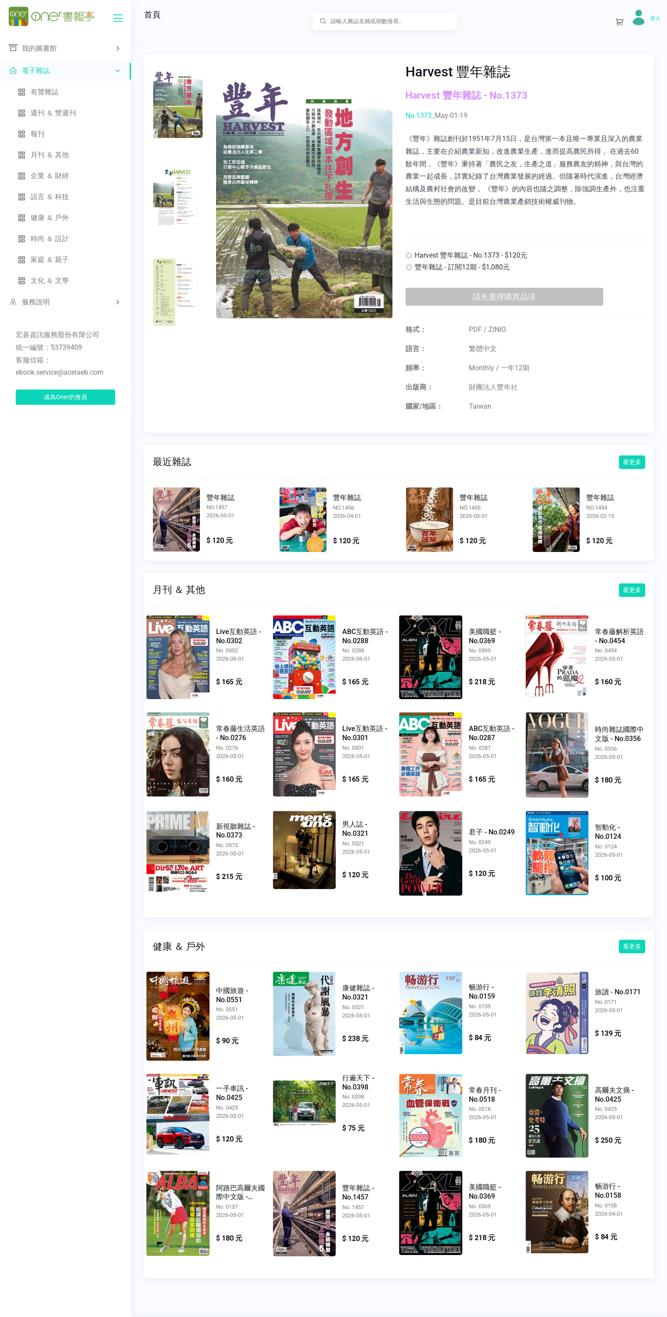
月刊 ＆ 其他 (43, 155)
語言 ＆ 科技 (43, 197)
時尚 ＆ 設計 (43, 238)
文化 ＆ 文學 (43, 280)
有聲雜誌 (37, 92)
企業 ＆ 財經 (43, 176)
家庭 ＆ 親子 (43, 259)
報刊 (31, 134)
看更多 (632, 462)
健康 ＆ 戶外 (43, 218)
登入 (655, 18)
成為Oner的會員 (65, 396)
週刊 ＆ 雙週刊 (46, 113)
